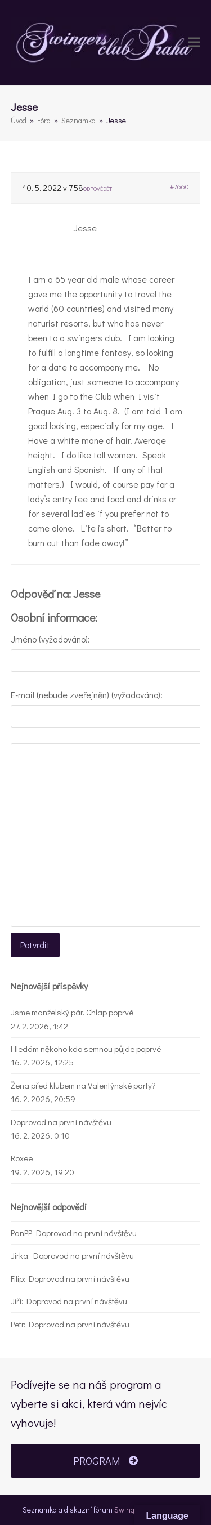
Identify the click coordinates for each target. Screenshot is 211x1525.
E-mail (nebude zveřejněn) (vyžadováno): (87, 695)
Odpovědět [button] (97, 189)
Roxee (22, 1157)
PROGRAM (105, 1461)
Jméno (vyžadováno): (50, 639)
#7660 (179, 186)
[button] (194, 42)
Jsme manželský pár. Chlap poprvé (72, 1012)
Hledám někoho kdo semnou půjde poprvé (86, 1048)
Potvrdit (35, 945)
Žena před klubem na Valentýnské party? (83, 1085)
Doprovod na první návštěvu (61, 1121)
